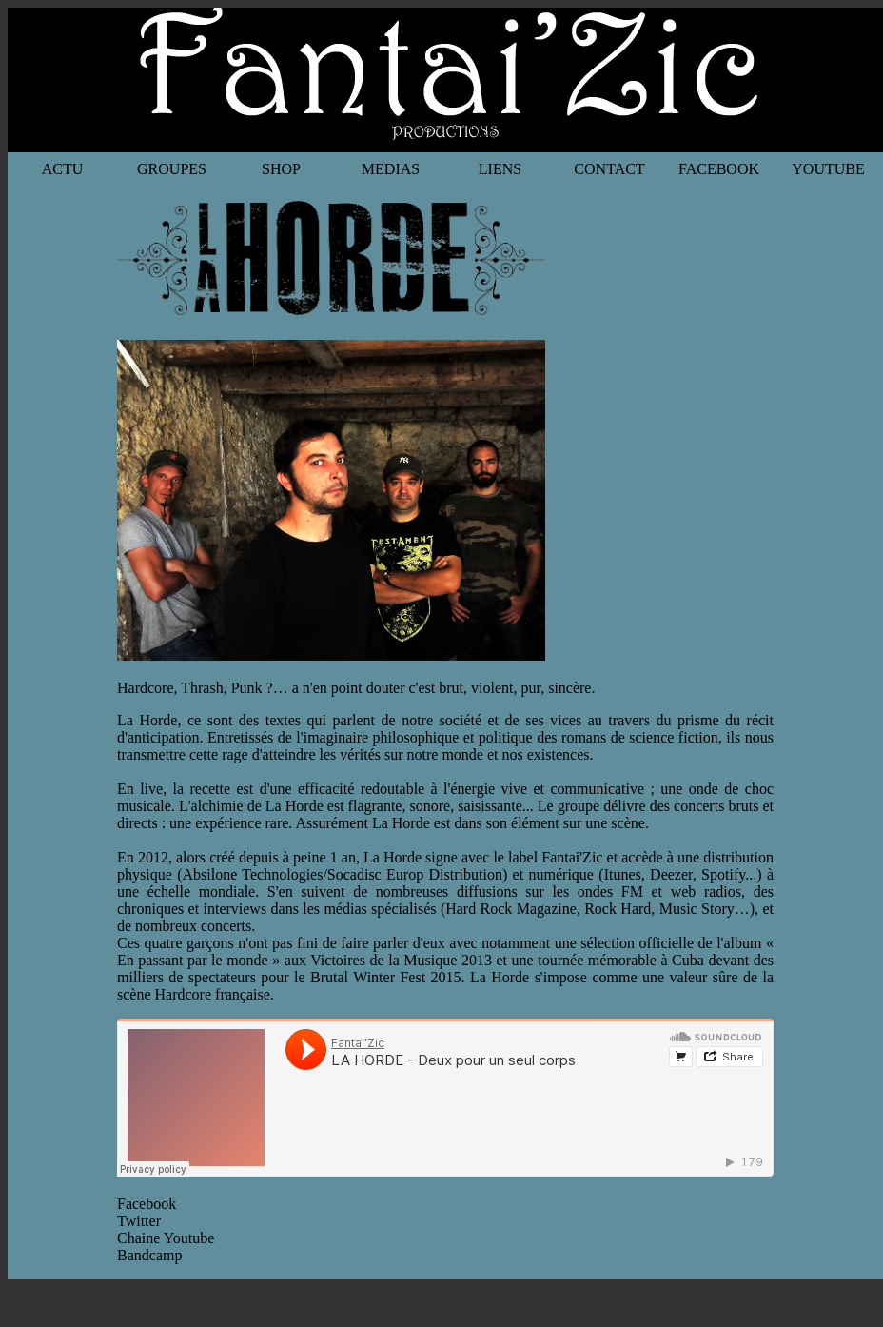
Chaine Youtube (165, 1238)
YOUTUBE (828, 169)
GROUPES (171, 169)
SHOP (281, 169)
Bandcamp (149, 1255)
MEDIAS (391, 169)
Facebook (146, 1204)
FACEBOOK (718, 169)
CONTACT (609, 169)
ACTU (63, 169)
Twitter (139, 1221)
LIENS (500, 169)
